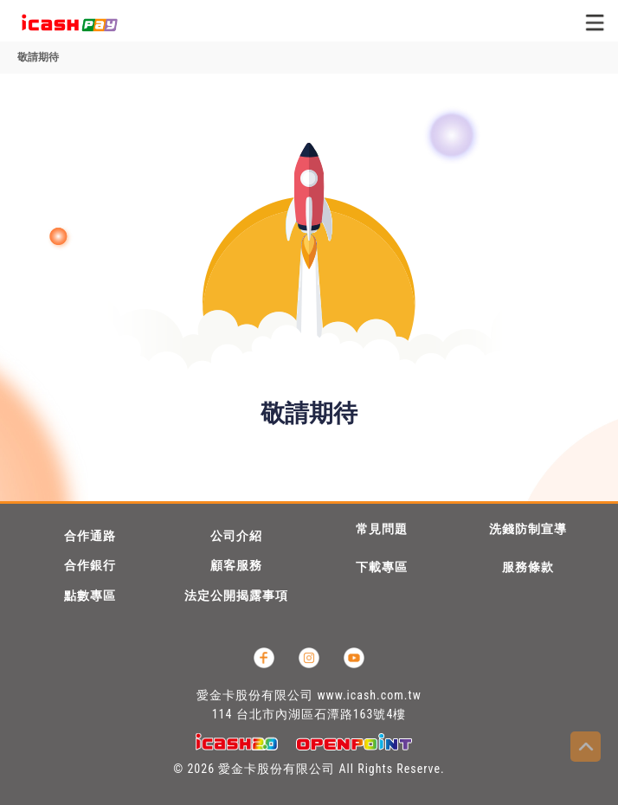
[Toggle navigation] (594, 22)
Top (585, 746)
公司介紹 (236, 536)
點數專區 (90, 595)
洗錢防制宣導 (528, 529)
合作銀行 (90, 565)
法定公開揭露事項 (236, 595)
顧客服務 (236, 565)
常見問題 (382, 529)
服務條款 (528, 567)
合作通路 (90, 536)
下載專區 (382, 567)
